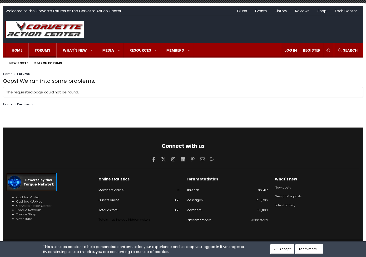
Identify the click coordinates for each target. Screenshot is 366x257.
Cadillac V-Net (27, 197)
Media (108, 50)
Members (175, 50)
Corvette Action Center (34, 206)
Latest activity (285, 204)
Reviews (302, 10)
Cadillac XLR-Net (29, 201)
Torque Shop (26, 214)
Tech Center (346, 10)
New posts (19, 63)
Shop (321, 10)
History (281, 10)
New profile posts (288, 196)
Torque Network (28, 210)
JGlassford (259, 220)
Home (17, 50)
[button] (92, 50)
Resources (140, 50)
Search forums (48, 63)
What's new (75, 50)
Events (261, 10)
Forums (42, 50)
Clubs (242, 10)
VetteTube (24, 219)
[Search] (348, 50)
